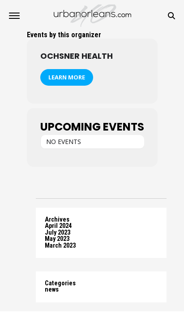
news (52, 289)
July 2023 (57, 232)
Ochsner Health (76, 55)
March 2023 (60, 245)
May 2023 (57, 239)
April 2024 (58, 226)
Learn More (66, 77)
